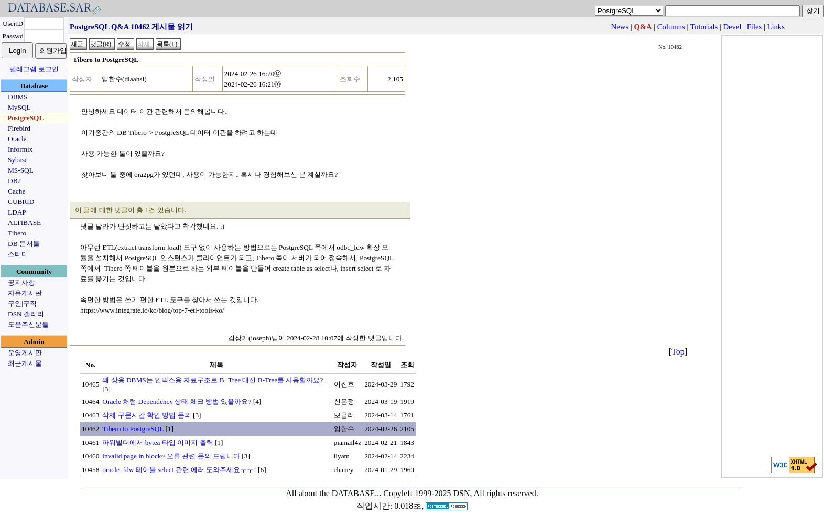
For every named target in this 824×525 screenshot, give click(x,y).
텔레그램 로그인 (34, 69)
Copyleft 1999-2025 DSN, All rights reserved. (460, 493)
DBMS (18, 97)
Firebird (19, 128)
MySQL (19, 107)
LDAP (17, 212)
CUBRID (21, 202)
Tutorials (704, 27)
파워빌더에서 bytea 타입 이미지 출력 (157, 442)
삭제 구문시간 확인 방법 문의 (146, 415)
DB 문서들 (24, 244)
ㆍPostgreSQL (22, 118)
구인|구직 (22, 303)
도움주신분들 (28, 324)
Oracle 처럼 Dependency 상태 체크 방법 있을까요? (176, 401)
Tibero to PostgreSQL (133, 429)
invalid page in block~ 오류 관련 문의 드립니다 (171, 456)
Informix (20, 149)
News (619, 27)
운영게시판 (25, 353)
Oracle (17, 139)
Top (678, 351)
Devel (732, 27)
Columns (671, 27)
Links (776, 27)
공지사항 (21, 282)
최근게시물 (25, 363)
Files (754, 27)
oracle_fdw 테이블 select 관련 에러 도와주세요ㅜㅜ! (179, 470)
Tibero (17, 233)
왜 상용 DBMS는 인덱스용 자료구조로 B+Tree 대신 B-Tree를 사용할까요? (212, 380)
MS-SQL (21, 170)
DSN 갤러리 (26, 314)
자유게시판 (25, 293)
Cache (16, 191)
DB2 (14, 181)
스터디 (18, 254)
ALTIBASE (24, 223)
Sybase (18, 160)
